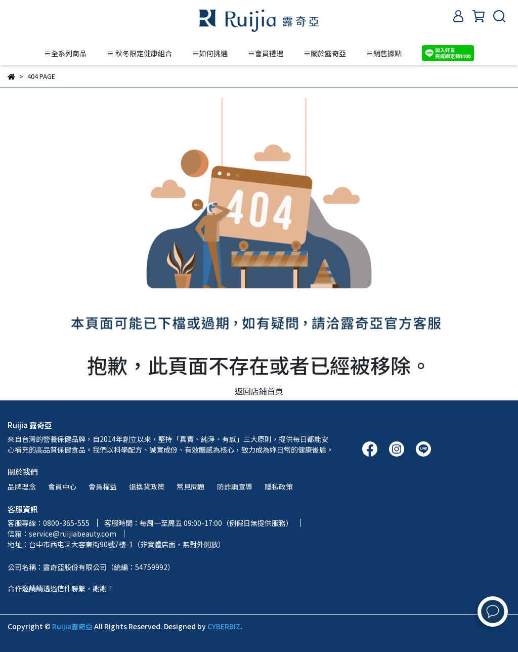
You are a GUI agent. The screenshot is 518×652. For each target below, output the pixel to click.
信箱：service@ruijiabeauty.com (62, 533)
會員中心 (62, 486)
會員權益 (103, 486)
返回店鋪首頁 (259, 391)
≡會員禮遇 (265, 53)
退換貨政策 (146, 486)
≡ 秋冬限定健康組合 (139, 53)
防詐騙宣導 (234, 486)
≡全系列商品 (65, 53)
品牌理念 (22, 486)
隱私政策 (279, 486)
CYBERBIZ (223, 626)
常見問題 (191, 486)
